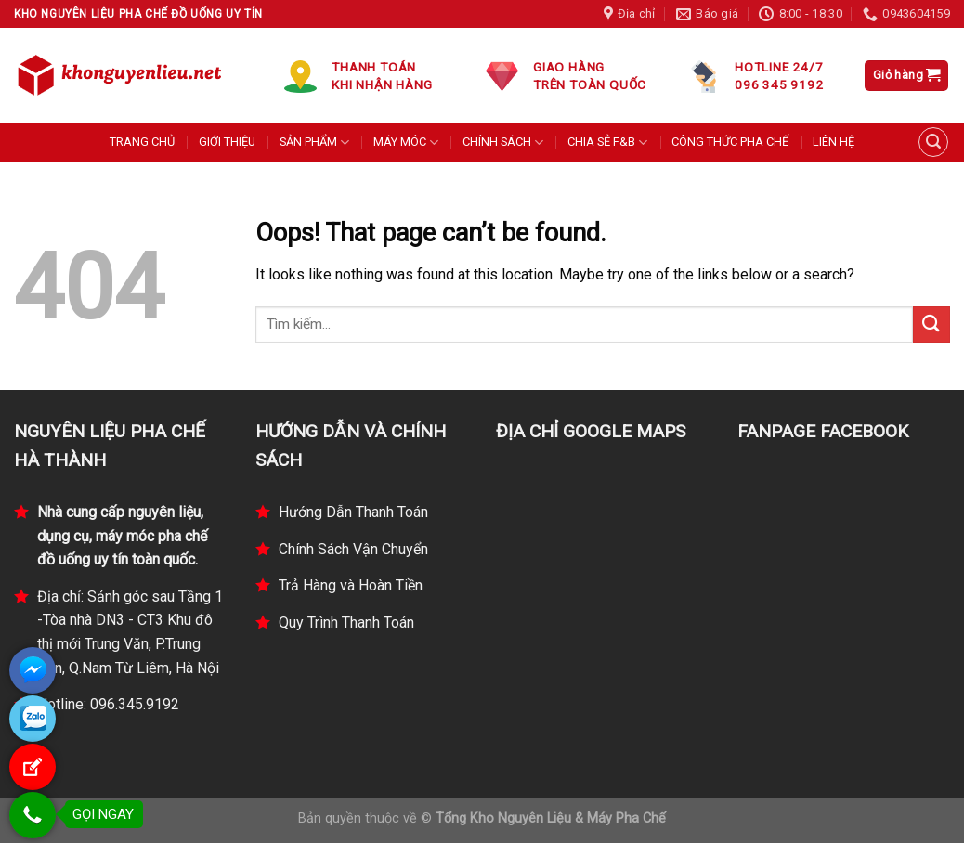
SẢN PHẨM (314, 142)
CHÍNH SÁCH (502, 142)
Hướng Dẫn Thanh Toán (353, 512)
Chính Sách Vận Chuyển (353, 549)
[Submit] (931, 324)
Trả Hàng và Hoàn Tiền (351, 585)
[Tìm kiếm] (933, 142)
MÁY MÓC (405, 142)
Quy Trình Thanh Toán (346, 622)
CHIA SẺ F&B (607, 142)
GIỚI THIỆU (227, 142)
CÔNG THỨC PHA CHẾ (729, 142)
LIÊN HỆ (833, 142)
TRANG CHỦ (142, 142)
